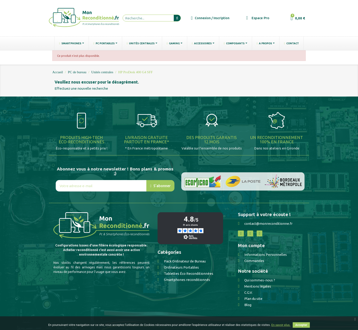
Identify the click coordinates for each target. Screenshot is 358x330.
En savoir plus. (280, 325)
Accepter (301, 325)
